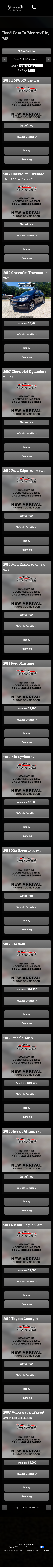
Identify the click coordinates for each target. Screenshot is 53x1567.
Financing (26, 159)
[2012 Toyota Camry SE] (26, 1340)
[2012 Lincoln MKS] (26, 1059)
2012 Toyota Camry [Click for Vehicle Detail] (21, 1318)
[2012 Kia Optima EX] (26, 779)
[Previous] (4, 59)
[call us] (34, 7)
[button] (42, 7)
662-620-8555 (44, 1550)
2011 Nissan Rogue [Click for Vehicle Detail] (22, 1225)
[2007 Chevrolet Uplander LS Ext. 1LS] (26, 399)
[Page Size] (31, 70)
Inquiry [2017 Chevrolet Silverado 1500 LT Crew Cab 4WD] (26, 249)
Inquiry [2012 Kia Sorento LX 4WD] (26, 920)
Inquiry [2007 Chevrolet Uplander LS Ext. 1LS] (26, 447)
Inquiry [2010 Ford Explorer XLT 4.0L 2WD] (26, 639)
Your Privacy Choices (35, 1547)
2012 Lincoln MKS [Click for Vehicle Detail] (18, 1038)
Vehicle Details (26, 136)
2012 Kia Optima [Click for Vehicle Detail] (18, 757)
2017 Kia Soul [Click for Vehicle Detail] (14, 944)
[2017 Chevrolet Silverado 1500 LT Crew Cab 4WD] (26, 201)
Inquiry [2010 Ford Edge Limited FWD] (26, 540)
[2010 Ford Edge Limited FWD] (26, 492)
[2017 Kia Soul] (26, 966)
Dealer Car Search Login (26, 1544)
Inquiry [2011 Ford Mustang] (26, 733)
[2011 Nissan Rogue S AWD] (26, 1247)
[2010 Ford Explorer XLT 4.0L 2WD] (26, 591)
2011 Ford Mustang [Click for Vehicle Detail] (18, 663)
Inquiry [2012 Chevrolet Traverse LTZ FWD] (26, 348)
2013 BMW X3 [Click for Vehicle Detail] (21, 80)
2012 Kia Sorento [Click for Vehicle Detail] (22, 850)
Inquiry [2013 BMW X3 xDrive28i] (26, 150)
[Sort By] (31, 65)
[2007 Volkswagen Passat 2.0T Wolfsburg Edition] (26, 1439)
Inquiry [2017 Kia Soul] (26, 1014)
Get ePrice (26, 125)
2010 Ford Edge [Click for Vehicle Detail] (24, 470)
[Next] (48, 59)
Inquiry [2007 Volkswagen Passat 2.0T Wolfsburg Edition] (26, 1487)
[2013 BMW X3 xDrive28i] (26, 102)
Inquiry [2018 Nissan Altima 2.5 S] (26, 1201)
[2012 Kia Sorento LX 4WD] (26, 872)
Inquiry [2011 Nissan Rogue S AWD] (26, 1295)
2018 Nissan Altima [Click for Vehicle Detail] (22, 1131)
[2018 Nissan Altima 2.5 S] (26, 1153)
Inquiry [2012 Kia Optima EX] (26, 827)
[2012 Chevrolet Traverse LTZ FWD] (26, 300)
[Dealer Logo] (15, 7)
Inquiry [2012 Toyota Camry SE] (26, 1389)
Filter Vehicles (26, 51)
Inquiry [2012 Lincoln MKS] (26, 1108)
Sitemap (22, 1547)
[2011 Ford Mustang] (26, 685)
